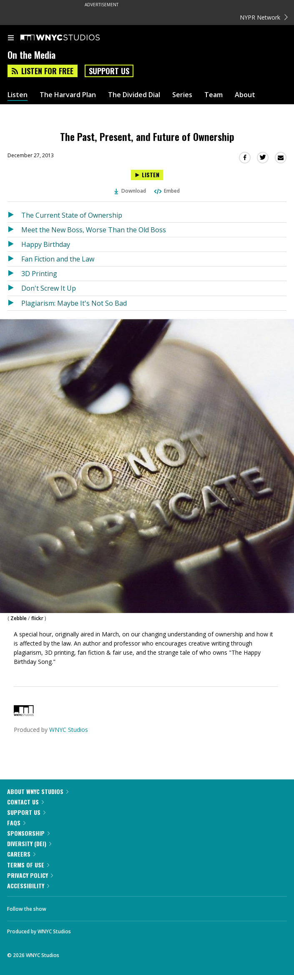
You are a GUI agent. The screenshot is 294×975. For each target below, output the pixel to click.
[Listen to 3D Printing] (14, 273)
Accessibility (28, 885)
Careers (21, 853)
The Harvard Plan (68, 95)
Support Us (109, 70)
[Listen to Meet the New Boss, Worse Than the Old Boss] (14, 230)
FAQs (16, 822)
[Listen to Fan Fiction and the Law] (14, 259)
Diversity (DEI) (29, 843)
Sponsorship (28, 833)
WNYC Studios (68, 730)
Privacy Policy (30, 875)
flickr (37, 618)
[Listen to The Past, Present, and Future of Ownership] (147, 175)
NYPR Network (264, 17)
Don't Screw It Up (48, 288)
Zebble (18, 618)
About (245, 95)
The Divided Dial (134, 95)
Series (182, 95)
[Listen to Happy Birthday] (14, 244)
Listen (18, 95)
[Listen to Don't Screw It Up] (14, 288)
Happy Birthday (45, 244)
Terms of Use (28, 864)
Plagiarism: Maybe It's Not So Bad (74, 303)
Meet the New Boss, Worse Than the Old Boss (93, 229)
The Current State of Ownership (71, 215)
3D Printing (39, 273)
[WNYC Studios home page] (70, 38)
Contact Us (25, 801)
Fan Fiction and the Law (57, 259)
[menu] (11, 38)
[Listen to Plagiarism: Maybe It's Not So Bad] (14, 303)
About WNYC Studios (37, 791)
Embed (166, 190)
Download (130, 190)
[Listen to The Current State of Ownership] (14, 215)
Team (213, 95)
